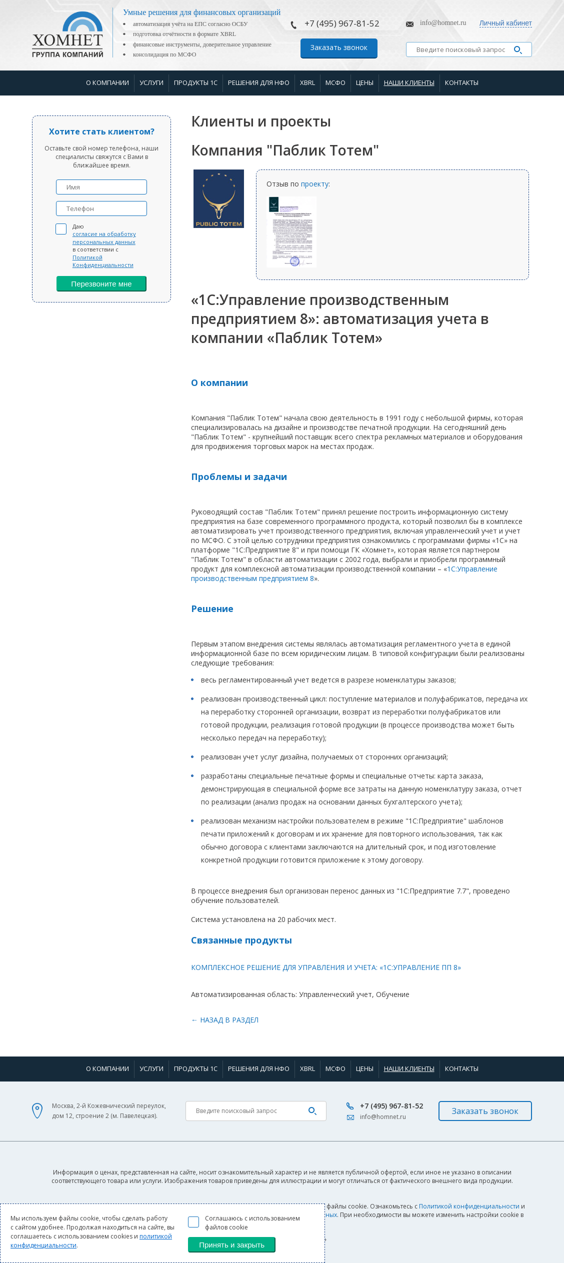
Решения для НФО (259, 82)
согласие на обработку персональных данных (104, 237)
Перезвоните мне (101, 284)
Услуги (152, 82)
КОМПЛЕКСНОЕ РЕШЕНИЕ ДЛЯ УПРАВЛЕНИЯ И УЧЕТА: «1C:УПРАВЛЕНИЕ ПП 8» (326, 967)
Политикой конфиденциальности (469, 1206)
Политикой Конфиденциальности (103, 261)
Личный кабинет (506, 23)
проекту (314, 183)
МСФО (336, 82)
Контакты (461, 82)
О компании (107, 82)
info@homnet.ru (443, 22)
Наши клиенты (409, 82)
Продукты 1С (196, 82)
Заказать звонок (339, 47)
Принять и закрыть (231, 1244)
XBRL (307, 82)
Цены (365, 82)
